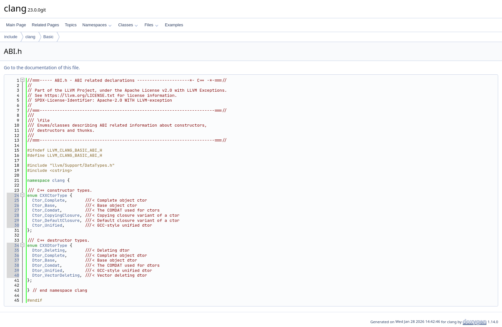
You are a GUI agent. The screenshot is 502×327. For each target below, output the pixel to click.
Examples (174, 24)
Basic (48, 36)
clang (30, 36)
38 (13, 265)
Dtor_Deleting (48, 250)
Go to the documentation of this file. (42, 67)
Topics (71, 24)
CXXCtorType (53, 195)
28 (13, 215)
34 (13, 245)
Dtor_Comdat (46, 265)
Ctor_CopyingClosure (56, 215)
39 (13, 270)
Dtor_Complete (48, 255)
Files (151, 24)
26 (13, 205)
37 (13, 260)
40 (13, 275)
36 (13, 255)
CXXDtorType (53, 245)
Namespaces (96, 24)
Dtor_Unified (47, 270)
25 (13, 200)
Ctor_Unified (47, 225)
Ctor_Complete (48, 200)
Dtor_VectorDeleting (56, 275)
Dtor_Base (43, 260)
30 (13, 225)
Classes (128, 24)
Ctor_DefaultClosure (56, 220)
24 (13, 195)
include (10, 36)
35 (13, 250)
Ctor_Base (43, 205)
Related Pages (45, 24)
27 (13, 210)
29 (13, 220)
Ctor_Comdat (46, 210)
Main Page (16, 24)
